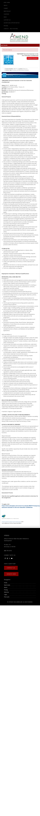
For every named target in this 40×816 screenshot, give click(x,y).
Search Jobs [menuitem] (7, 585)
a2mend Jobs (19, 602)
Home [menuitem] (5, 582)
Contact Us (11, 568)
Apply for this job (32, 58)
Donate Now (11, 574)
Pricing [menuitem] (6, 589)
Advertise (6, 592)
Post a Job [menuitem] (6, 597)
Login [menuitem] (5, 594)
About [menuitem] (5, 587)
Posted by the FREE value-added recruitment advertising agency (11, 521)
